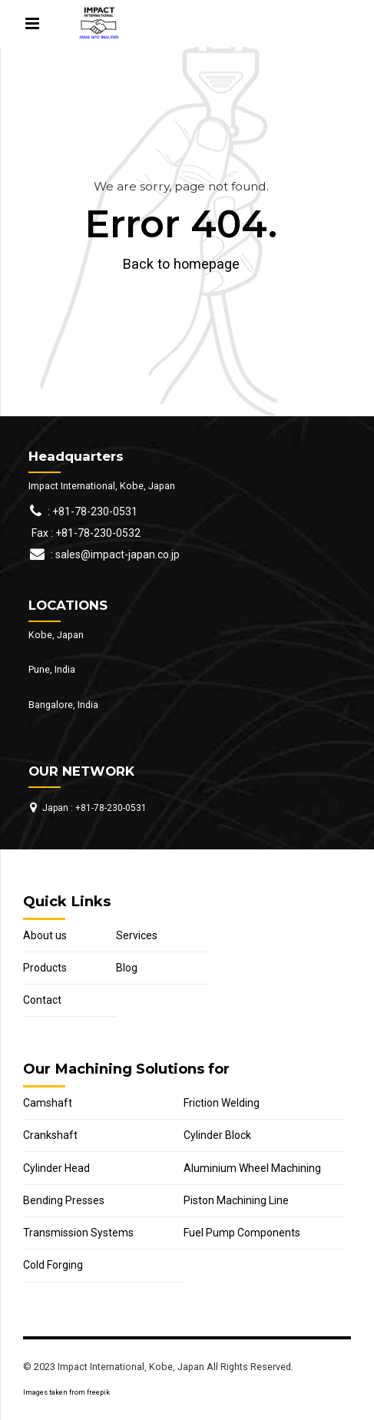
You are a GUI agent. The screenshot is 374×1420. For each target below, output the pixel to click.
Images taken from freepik (66, 1392)
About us (45, 935)
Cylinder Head (56, 1168)
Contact (42, 1000)
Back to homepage (181, 264)
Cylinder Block (217, 1135)
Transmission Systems (78, 1232)
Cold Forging (53, 1265)
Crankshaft (50, 1135)
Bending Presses (63, 1200)
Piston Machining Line (236, 1200)
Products (45, 968)
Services (136, 935)
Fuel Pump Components (242, 1232)
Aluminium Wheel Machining (252, 1168)
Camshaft (47, 1103)
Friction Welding (222, 1103)
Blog (126, 968)
